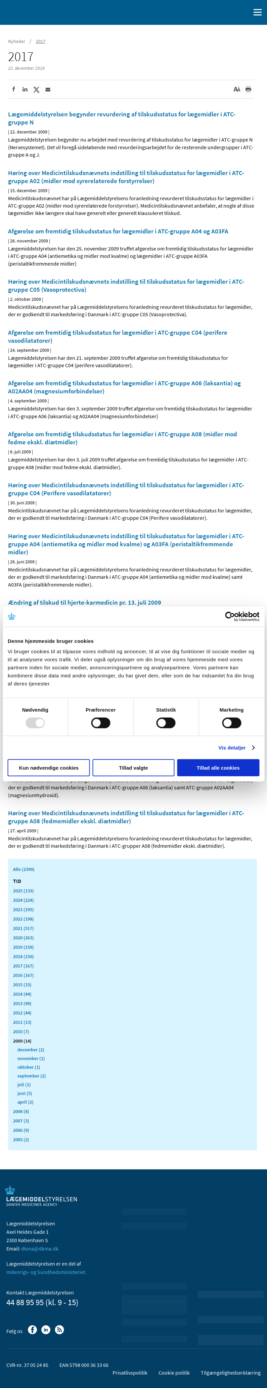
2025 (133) (23, 891)
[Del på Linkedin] (24, 89)
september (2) (31, 1076)
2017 (40, 41)
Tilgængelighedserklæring (231, 1372)
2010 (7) (21, 1032)
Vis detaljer (232, 747)
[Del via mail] (47, 89)
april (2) (25, 1102)
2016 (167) (23, 975)
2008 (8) (21, 1111)
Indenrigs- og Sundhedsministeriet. (46, 1272)
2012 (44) (22, 1013)
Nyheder (16, 41)
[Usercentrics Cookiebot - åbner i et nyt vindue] (230, 616)
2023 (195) (23, 909)
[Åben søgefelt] (244, 12)
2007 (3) (21, 1121)
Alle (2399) (24, 869)
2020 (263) (23, 938)
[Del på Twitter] (36, 89)
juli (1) (24, 1084)
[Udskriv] (248, 89)
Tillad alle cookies (218, 768)
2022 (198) (23, 919)
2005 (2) (21, 1139)
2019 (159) (23, 947)
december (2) (30, 1050)
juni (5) (24, 1093)
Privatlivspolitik (130, 1372)
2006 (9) (21, 1130)
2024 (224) (23, 900)
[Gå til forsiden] (33, 11)
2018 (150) (23, 956)
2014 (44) (22, 994)
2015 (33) (22, 985)
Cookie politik (174, 1372)
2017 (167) (23, 966)
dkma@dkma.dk (39, 1248)
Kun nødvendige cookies (49, 768)
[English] (228, 12)
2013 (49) (22, 1003)
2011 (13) (22, 1022)
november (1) (31, 1058)
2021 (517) (23, 928)
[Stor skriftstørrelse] (236, 89)
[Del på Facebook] (13, 89)
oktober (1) (28, 1067)
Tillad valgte (133, 768)
